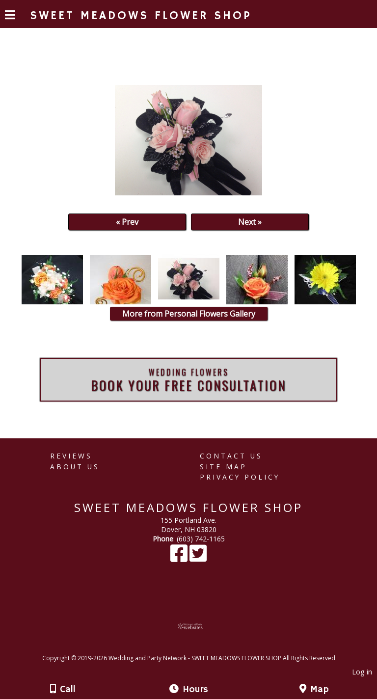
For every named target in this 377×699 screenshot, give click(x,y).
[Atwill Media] (197, 647)
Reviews (71, 455)
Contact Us (231, 455)
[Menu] (10, 16)
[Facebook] (179, 558)
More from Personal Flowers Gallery (188, 313)
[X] (198, 558)
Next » (250, 221)
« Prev (127, 221)
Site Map (223, 466)
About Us (75, 466)
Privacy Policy (240, 477)
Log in (362, 671)
